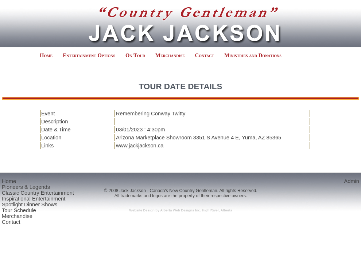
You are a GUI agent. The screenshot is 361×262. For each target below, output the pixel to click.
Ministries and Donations (253, 55)
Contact (204, 55)
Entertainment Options (89, 55)
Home (46, 55)
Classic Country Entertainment (38, 193)
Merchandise (170, 55)
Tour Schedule (19, 210)
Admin (351, 181)
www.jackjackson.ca (139, 145)
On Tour (135, 55)
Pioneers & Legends (26, 187)
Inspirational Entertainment (33, 199)
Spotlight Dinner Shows (29, 204)
